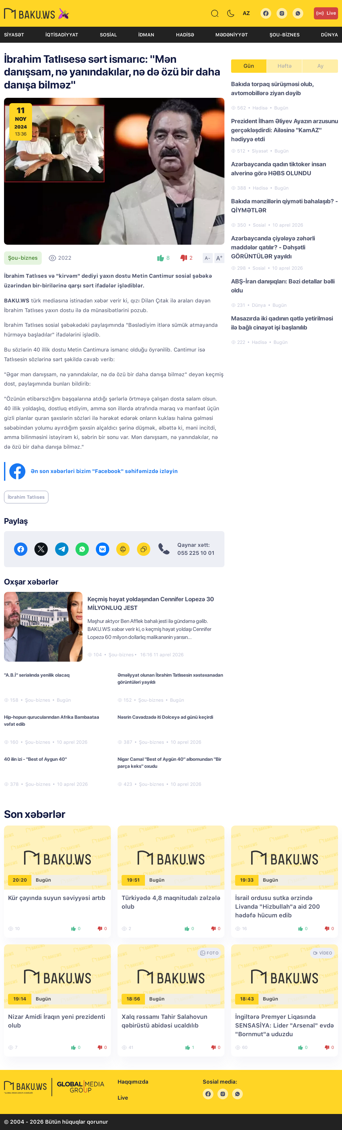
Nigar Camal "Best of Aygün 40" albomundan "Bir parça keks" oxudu (169, 762)
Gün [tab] (248, 66)
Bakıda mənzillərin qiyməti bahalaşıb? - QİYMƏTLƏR (284, 206)
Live (326, 13)
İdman (146, 34)
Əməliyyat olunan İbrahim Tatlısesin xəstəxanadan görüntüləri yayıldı (170, 678)
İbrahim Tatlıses (26, 497)
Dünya (329, 34)
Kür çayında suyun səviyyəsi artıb (56, 897)
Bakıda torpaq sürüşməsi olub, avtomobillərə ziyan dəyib (272, 88)
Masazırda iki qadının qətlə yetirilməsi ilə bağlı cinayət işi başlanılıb (282, 323)
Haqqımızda (133, 1082)
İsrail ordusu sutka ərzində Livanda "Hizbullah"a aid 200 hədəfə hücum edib (277, 906)
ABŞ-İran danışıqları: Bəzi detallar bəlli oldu (283, 286)
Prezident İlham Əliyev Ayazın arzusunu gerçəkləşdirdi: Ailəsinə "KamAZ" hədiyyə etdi (284, 130)
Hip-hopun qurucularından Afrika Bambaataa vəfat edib (51, 720)
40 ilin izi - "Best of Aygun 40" (35, 759)
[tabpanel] (284, 212)
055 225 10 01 (195, 553)
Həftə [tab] (285, 66)
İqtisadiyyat (61, 34)
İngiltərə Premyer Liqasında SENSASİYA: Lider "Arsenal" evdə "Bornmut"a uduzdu (284, 1025)
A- (208, 258)
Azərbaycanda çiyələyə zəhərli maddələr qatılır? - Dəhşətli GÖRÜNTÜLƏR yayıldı (273, 247)
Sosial (108, 34)
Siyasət (14, 34)
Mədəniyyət (231, 34)
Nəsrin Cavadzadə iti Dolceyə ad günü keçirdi (165, 717)
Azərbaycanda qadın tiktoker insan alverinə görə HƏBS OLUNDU (278, 169)
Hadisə (185, 34)
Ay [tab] (320, 66)
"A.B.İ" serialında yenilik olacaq (36, 675)
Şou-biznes (285, 34)
